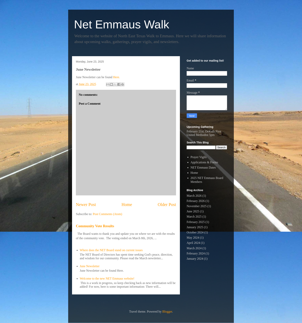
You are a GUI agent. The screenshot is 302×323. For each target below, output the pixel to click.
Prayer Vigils (198, 157)
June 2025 (193, 211)
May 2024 (193, 237)
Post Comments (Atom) (107, 214)
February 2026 (196, 201)
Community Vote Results (95, 226)
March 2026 (194, 195)
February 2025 (196, 222)
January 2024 (195, 258)
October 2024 (195, 232)
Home (127, 204)
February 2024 (196, 253)
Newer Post (86, 204)
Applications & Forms (204, 162)
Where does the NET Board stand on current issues (111, 250)
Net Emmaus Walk (121, 24)
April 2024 (193, 242)
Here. (116, 77)
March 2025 (194, 216)
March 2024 (194, 248)
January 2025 (195, 227)
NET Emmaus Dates (203, 167)
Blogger (167, 311)
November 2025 (197, 206)
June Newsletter (90, 266)
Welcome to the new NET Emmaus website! (107, 278)
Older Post (167, 204)
